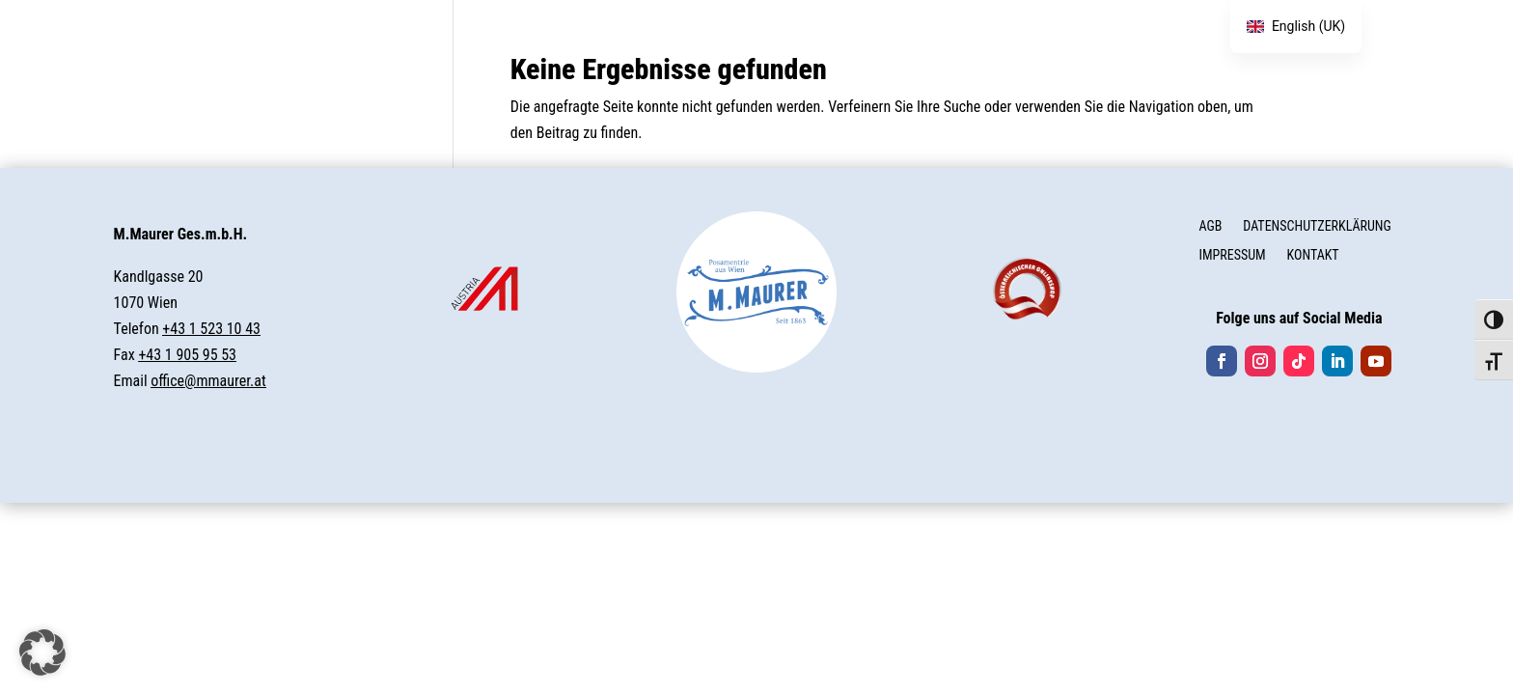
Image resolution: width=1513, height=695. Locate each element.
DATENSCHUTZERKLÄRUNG (1316, 226)
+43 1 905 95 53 (187, 355)
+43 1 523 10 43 (211, 329)
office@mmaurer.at (208, 381)
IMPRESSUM (1231, 255)
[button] (42, 652)
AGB (1210, 226)
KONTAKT (1313, 255)
